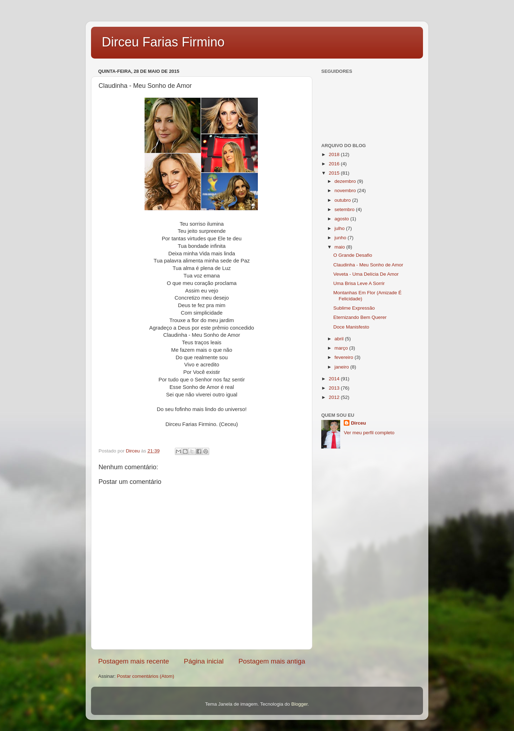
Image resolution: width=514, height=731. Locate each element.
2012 (335, 397)
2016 (335, 163)
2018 (335, 154)
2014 (335, 378)
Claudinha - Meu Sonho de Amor (368, 264)
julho (340, 228)
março (341, 348)
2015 (335, 173)
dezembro (345, 181)
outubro (343, 200)
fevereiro (344, 357)
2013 (335, 388)
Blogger (299, 704)
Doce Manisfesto (351, 327)
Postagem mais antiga (271, 661)
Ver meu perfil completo (369, 432)
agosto (342, 218)
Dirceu (358, 423)
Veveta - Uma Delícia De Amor (366, 274)
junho (341, 237)
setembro (345, 209)
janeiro (342, 367)
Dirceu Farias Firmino (163, 42)
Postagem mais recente (133, 661)
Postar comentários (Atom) (146, 676)
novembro (345, 190)
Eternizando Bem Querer (360, 317)
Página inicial (203, 661)
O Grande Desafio (352, 255)
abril (339, 338)
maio (340, 247)
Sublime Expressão (354, 308)
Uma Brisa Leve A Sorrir (359, 283)
